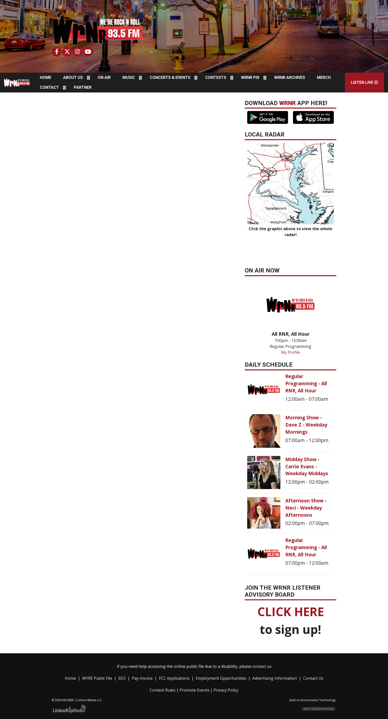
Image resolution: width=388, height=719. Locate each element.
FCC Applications (174, 678)
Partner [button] (83, 87)
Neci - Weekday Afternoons (303, 511)
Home (70, 678)
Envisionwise (309, 700)
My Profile (290, 352)
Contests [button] (215, 77)
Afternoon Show (305, 500)
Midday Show (301, 459)
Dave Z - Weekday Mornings (306, 428)
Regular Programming (301, 380)
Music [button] (128, 77)
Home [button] (45, 77)
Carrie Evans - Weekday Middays (306, 470)
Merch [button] (324, 77)
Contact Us (313, 678)
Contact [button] (49, 87)
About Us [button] (73, 77)
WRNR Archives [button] (289, 77)
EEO (122, 678)
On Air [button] (104, 77)
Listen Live (364, 82)
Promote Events (194, 690)
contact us (261, 666)
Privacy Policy (226, 690)
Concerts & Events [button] (170, 77)
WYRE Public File (97, 678)
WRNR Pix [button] (250, 77)
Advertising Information (274, 678)
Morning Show (302, 417)
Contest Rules (162, 690)
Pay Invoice (142, 678)
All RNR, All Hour (306, 387)
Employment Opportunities (221, 678)
